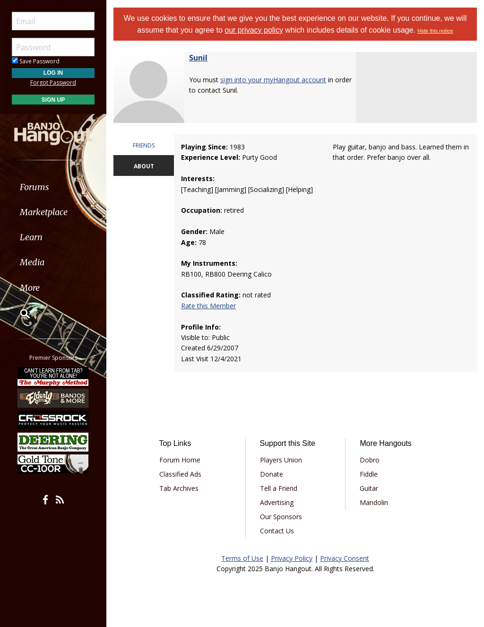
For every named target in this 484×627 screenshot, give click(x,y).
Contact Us (277, 530)
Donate (271, 474)
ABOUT (144, 166)
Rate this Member (208, 305)
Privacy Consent (344, 558)
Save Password (36, 61)
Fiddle (369, 474)
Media (32, 262)
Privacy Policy (291, 558)
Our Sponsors (281, 516)
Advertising (277, 502)
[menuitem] (53, 187)
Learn (31, 237)
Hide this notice (435, 31)
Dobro (370, 459)
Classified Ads (180, 474)
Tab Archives (179, 488)
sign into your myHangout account (273, 79)
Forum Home (179, 459)
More (30, 287)
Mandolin (374, 502)
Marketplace (44, 212)
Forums (34, 187)
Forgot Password (53, 82)
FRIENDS (144, 145)
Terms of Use (242, 558)
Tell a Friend (278, 488)
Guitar (369, 488)
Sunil (198, 57)
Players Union (281, 459)
